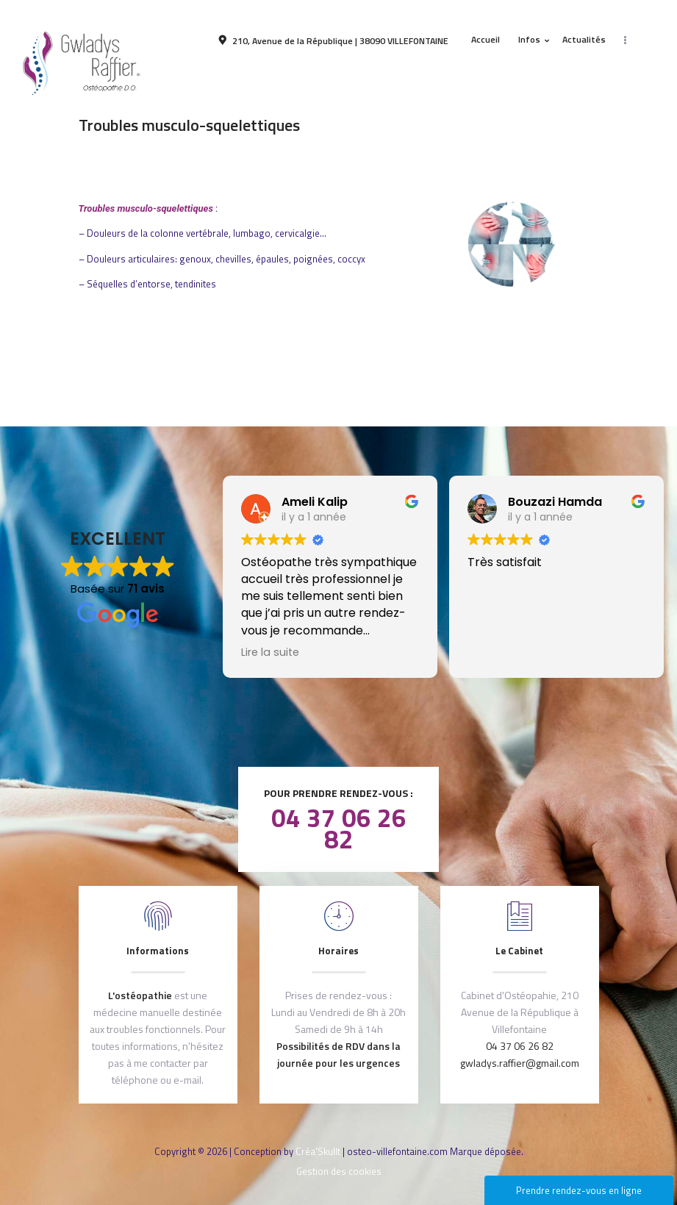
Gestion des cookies (339, 1171)
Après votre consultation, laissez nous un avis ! (338, 712)
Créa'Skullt (317, 1151)
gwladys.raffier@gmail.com (519, 1062)
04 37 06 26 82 (338, 828)
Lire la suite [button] (270, 652)
